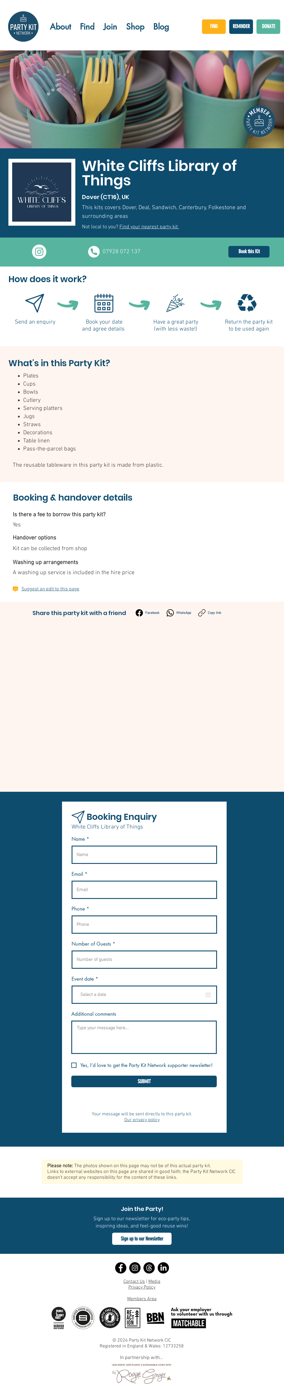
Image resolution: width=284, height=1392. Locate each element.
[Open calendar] (208, 995)
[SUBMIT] (144, 1081)
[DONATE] (268, 26)
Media (154, 1282)
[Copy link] (209, 612)
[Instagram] (135, 1268)
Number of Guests (91, 944)
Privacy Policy (141, 1287)
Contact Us (134, 1282)
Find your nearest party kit (149, 227)
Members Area (141, 1299)
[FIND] (214, 26)
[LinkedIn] (163, 1268)
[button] (142, 1239)
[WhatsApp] (179, 612)
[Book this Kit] (249, 252)
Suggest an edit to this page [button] (50, 589)
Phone (78, 908)
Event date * (88, 979)
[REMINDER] (241, 26)
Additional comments (93, 1014)
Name (78, 839)
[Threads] (149, 1268)
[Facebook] (147, 612)
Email (77, 874)
